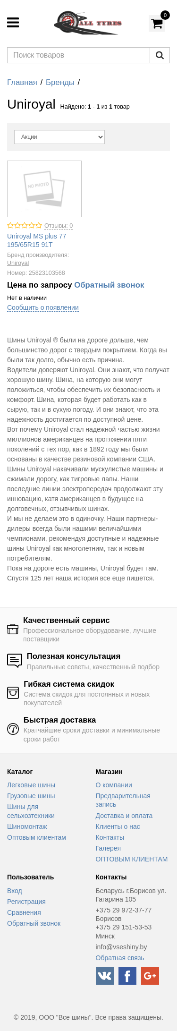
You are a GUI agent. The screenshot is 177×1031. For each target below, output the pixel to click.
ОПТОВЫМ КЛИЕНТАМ (132, 859)
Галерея (108, 848)
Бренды (60, 82)
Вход (14, 891)
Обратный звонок (109, 285)
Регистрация (26, 901)
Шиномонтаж (27, 826)
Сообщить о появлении (43, 307)
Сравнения (24, 912)
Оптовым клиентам (36, 837)
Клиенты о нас (118, 826)
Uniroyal (18, 263)
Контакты (110, 837)
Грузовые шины (31, 796)
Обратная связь (120, 958)
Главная (22, 82)
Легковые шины (31, 785)
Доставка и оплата (124, 815)
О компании (114, 785)
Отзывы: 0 (58, 225)
